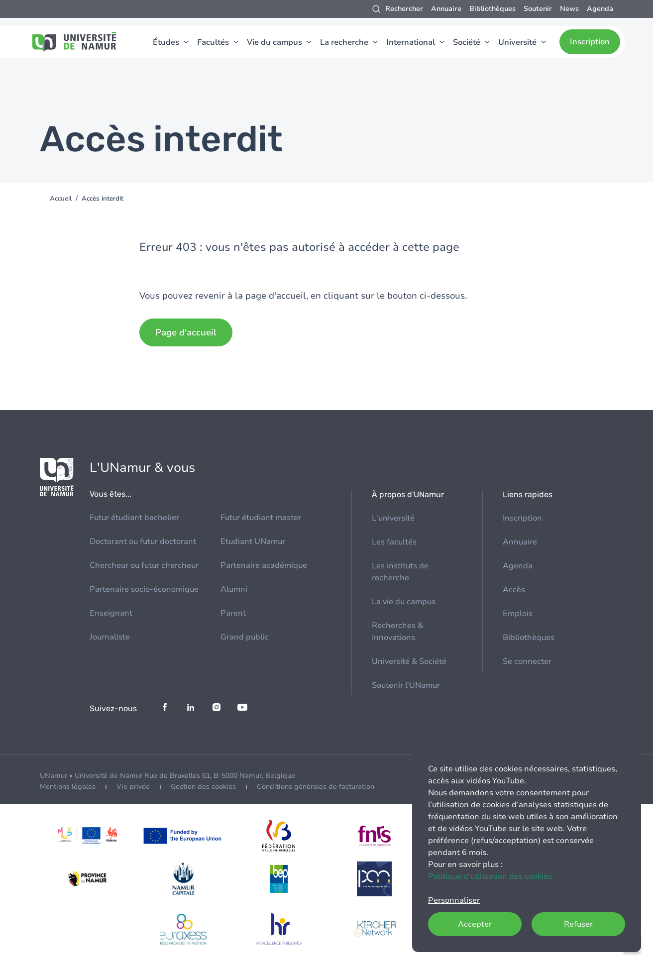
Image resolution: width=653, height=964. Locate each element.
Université (517, 42)
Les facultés (394, 541)
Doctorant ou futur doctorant (143, 541)
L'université (393, 518)
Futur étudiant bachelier (134, 517)
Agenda (600, 8)
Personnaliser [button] (454, 900)
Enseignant (111, 613)
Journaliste (110, 637)
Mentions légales (68, 786)
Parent (233, 613)
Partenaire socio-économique (144, 589)
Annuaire (446, 8)
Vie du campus (274, 42)
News (569, 8)
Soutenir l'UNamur (406, 685)
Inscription (590, 41)
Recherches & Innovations (397, 631)
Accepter (475, 924)
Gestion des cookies (203, 786)
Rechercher (404, 8)
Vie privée (133, 786)
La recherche (344, 42)
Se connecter (527, 661)
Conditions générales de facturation (315, 786)
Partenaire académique (263, 565)
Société (466, 42)
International (410, 42)
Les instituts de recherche (400, 571)
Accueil (61, 199)
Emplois (518, 613)
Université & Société (409, 661)
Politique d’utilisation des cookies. (491, 876)
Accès (514, 589)
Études (166, 42)
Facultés (213, 42)
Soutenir (538, 8)
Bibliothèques (492, 8)
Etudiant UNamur (252, 541)
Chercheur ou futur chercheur (144, 565)
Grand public (244, 637)
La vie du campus (403, 601)
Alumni (233, 589)
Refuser (578, 924)
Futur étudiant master (260, 517)
